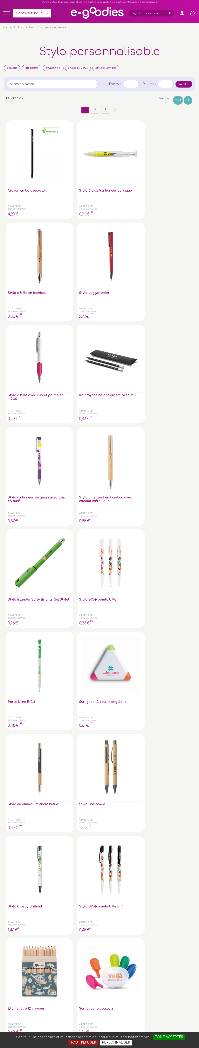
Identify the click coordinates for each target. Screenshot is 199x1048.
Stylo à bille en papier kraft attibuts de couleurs (134, 371)
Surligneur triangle (23, 434)
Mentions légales (96, 1030)
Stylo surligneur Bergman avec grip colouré (59, 230)
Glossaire (167, 951)
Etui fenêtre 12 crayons (57, 367)
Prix (188, 100)
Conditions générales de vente (63, 1030)
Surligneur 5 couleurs (94, 367)
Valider (183, 84)
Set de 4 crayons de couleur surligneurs (136, 507)
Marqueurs (31, 68)
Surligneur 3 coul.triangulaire (59, 297)
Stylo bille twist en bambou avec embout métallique (99, 230)
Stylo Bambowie (135, 296)
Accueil (7, 27)
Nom (178, 100)
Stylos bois (53, 68)
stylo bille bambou (99, 642)
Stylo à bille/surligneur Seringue (58, 161)
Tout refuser (83, 1042)
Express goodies (172, 943)
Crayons (12, 68)
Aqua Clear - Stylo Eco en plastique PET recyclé (61, 576)
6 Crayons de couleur (171, 367)
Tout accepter (169, 1037)
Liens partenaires (173, 959)
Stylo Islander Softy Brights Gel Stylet (136, 230)
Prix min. (115, 84)
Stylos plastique (105, 68)
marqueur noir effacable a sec (173, 505)
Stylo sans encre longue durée (59, 505)
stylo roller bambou (131, 644)
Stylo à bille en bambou (96, 159)
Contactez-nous (29, 13)
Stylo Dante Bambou (55, 644)
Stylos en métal (78, 68)
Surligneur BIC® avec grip (21, 505)
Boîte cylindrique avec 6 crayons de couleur (175, 646)
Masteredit (147, 1030)
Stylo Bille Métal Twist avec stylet (97, 436)
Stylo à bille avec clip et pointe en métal (175, 161)
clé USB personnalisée (41, 1008)
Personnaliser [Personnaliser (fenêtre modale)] (116, 1042)
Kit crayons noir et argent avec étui (23, 228)
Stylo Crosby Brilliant (171, 297)
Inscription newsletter (96, 964)
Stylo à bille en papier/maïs (134, 436)
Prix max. (150, 84)
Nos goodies (25, 27)
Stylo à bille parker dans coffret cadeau (20, 576)
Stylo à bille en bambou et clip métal (58, 438)
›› (115, 110)
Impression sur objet (175, 947)
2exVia (129, 1030)
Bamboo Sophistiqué (132, 574)
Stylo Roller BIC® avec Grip (98, 505)
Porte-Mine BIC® (21, 296)
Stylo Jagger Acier (137, 157)
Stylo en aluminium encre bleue (99, 297)
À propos (167, 955)
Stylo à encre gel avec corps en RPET (174, 576)
